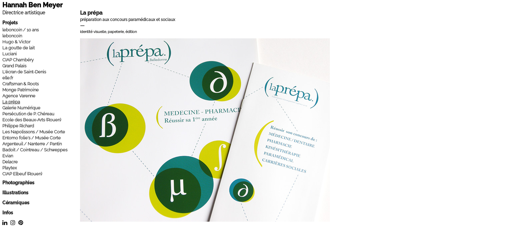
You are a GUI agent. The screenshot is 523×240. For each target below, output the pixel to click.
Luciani (9, 53)
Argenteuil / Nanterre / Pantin (32, 143)
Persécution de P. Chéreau (28, 113)
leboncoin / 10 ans (20, 29)
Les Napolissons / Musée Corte (33, 131)
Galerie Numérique (21, 107)
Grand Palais (14, 65)
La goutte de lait (18, 47)
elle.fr (7, 77)
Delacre (10, 161)
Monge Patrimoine (20, 89)
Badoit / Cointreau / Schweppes (34, 149)
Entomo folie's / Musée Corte (31, 137)
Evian (7, 155)
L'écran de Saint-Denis (24, 71)
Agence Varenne (18, 95)
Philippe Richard (18, 125)
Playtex (9, 167)
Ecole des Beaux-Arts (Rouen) (31, 119)
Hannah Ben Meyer (32, 5)
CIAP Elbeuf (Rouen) (22, 173)
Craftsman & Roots (20, 83)
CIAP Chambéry (18, 59)
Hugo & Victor (16, 41)
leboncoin (12, 35)
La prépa (11, 101)
